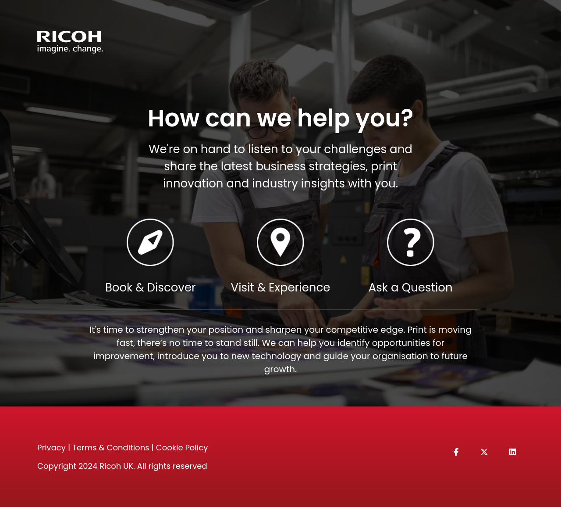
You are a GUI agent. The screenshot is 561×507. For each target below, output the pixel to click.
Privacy (51, 447)
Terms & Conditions (110, 447)
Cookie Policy (182, 447)
